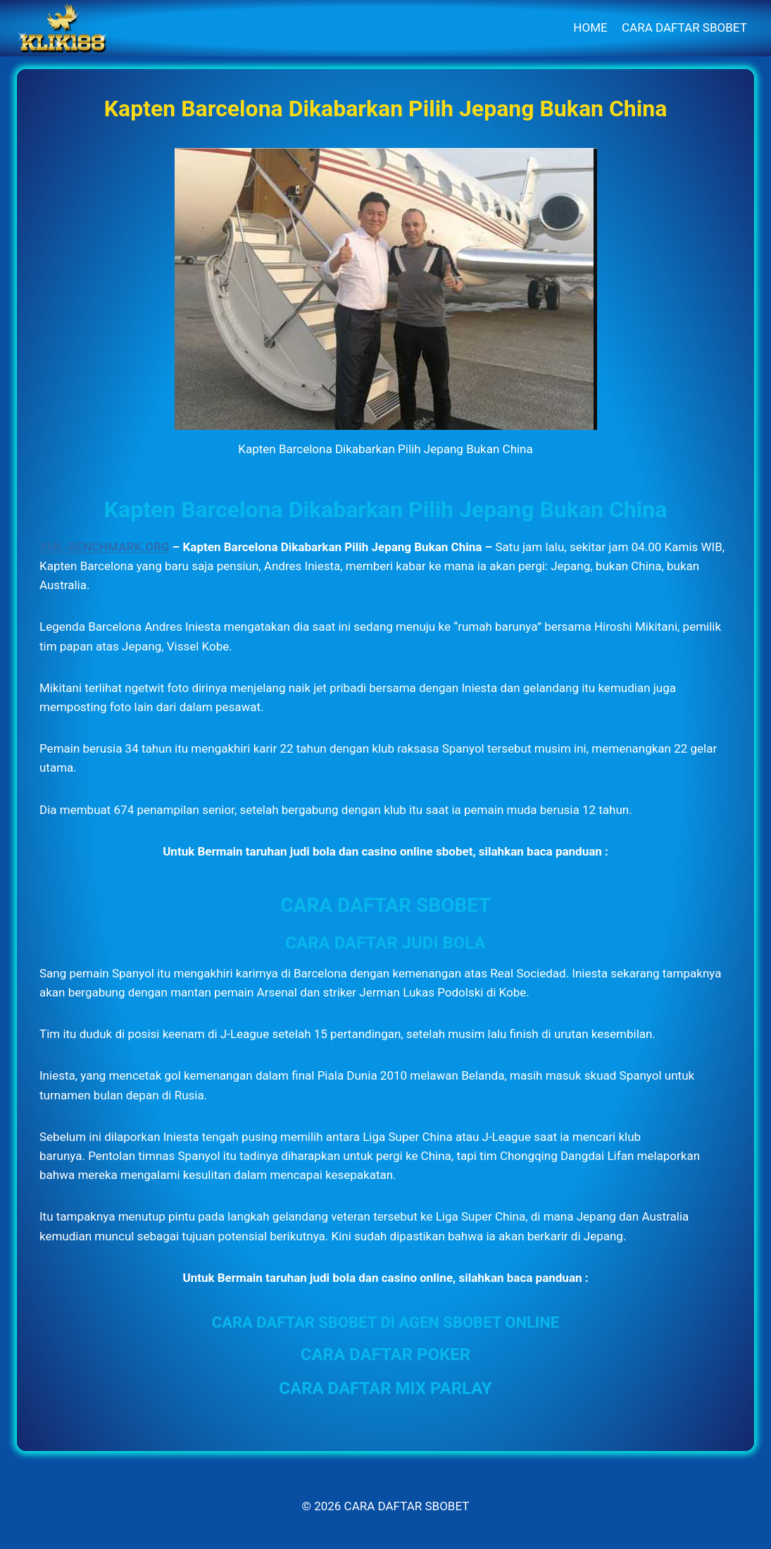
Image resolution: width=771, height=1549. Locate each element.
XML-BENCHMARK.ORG (104, 547)
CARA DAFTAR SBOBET (684, 27)
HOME (590, 27)
